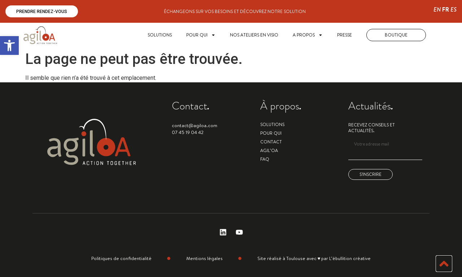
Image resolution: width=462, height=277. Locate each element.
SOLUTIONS (160, 35)
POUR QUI (200, 35)
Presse (344, 35)
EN (437, 9)
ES (453, 9)
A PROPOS (308, 35)
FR (445, 9)
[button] (9, 45)
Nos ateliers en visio (254, 35)
